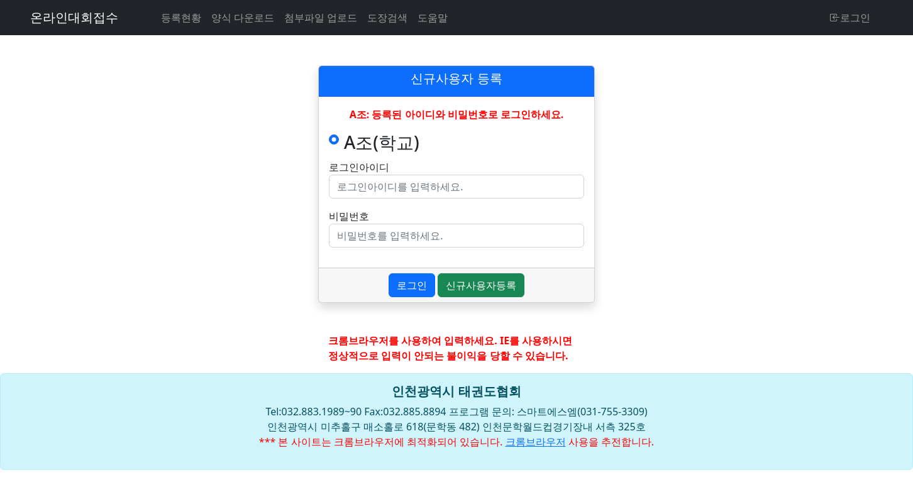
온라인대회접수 (74, 17)
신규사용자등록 (481, 285)
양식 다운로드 (242, 18)
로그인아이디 (359, 167)
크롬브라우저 (536, 442)
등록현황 (181, 18)
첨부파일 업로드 (320, 18)
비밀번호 (349, 216)
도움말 (433, 18)
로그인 (850, 18)
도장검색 (387, 18)
